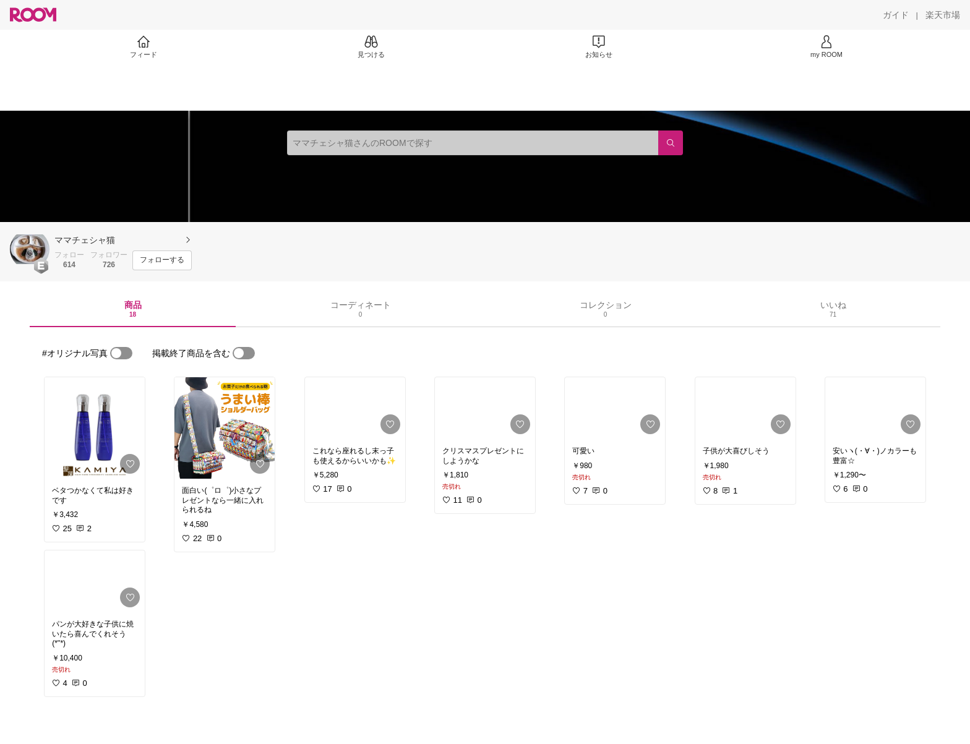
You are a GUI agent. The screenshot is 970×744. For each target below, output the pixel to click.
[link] (95, 428)
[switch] (121, 353)
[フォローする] (162, 260)
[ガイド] (896, 14)
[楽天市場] (942, 14)
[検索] (670, 142)
